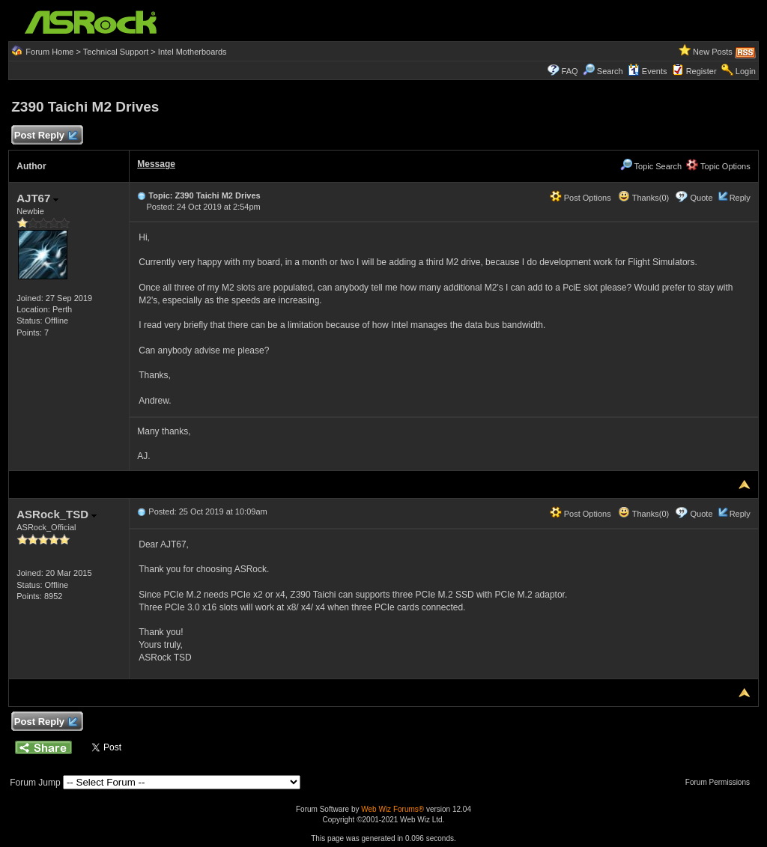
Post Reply (45, 136)
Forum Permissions (721, 782)
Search (610, 71)
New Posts (713, 51)
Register (701, 71)
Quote (702, 197)
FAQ (570, 71)
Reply (740, 197)
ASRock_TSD (56, 514)
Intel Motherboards (192, 51)
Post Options (580, 197)
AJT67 (37, 198)
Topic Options (718, 166)
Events (647, 71)
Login (746, 71)
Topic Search (651, 166)
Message (156, 164)
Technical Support (115, 51)
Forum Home (49, 51)
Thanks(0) (643, 197)
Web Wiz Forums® (392, 809)
